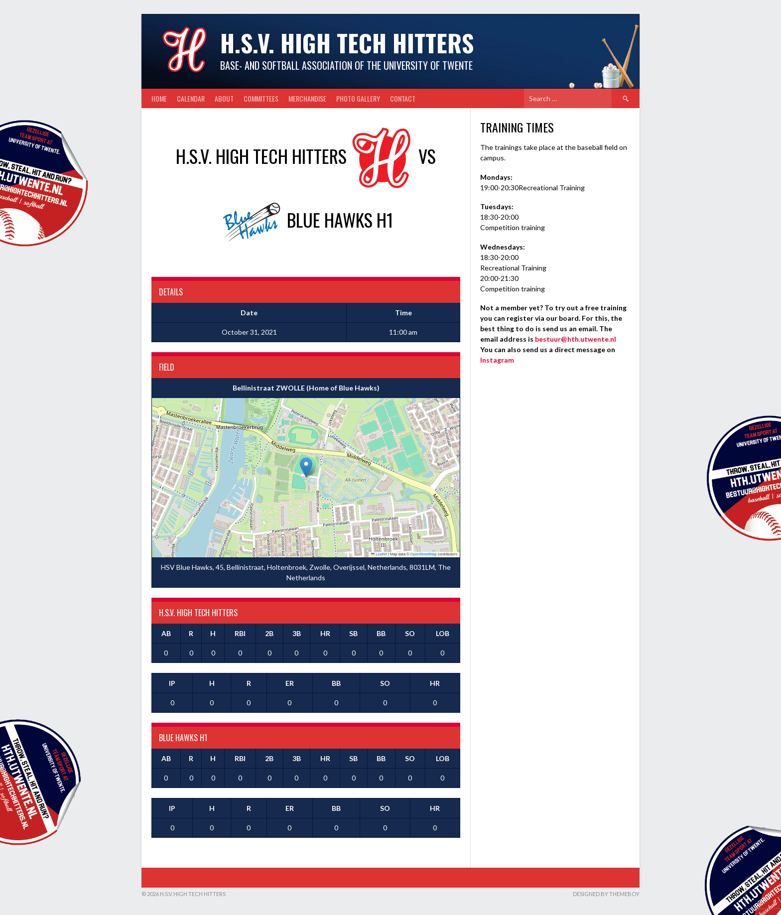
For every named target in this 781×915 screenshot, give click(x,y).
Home (159, 98)
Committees (261, 98)
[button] (306, 467)
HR (325, 633)
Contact (402, 98)
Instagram (497, 360)
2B (269, 633)
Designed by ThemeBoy (606, 894)
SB (353, 633)
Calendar (191, 98)
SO (410, 633)
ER (289, 683)
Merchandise (307, 98)
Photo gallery (358, 98)
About (224, 98)
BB (381, 633)
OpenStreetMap (423, 554)
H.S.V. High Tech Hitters (347, 42)
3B (296, 633)
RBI (240, 633)
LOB (442, 633)
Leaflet (379, 554)
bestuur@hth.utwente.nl (575, 339)
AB (166, 633)
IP (172, 683)
